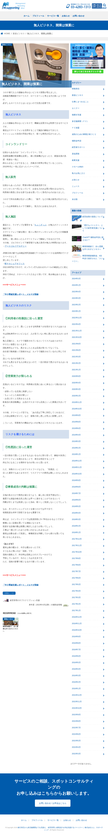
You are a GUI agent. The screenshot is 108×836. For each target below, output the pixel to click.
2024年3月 (76, 279)
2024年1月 (76, 285)
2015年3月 (76, 754)
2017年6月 (76, 578)
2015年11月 (77, 702)
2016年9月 (76, 637)
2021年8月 (76, 344)
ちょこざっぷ (40, 225)
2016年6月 (76, 656)
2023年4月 (76, 292)
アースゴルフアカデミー (16, 246)
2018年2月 (76, 526)
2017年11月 (77, 545)
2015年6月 (76, 734)
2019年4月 (76, 435)
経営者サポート (78, 147)
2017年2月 (76, 604)
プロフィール (38, 16)
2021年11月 (77, 331)
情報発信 (75, 89)
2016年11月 (77, 623)
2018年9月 (76, 480)
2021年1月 (76, 370)
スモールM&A (77, 167)
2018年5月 (76, 506)
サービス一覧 (53, 16)
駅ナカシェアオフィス (15, 263)
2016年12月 (77, 617)
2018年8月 (76, 487)
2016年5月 (76, 662)
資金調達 (75, 154)
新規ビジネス (10, 593)
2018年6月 (76, 500)
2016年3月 (76, 675)
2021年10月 (77, 337)
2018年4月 (76, 513)
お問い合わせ (78, 16)
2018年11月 (77, 467)
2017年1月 (76, 610)
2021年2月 (76, 363)
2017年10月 (77, 552)
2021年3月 (76, 357)
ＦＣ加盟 (75, 128)
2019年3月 (76, 441)
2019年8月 (76, 422)
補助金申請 (76, 141)
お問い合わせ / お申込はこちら (52, 803)
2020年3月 (76, 389)
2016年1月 (76, 689)
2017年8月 (76, 565)
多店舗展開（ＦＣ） (80, 121)
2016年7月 (76, 650)
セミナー (75, 108)
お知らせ (66, 16)
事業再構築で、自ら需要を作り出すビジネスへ (87, 248)
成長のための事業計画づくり (84, 134)
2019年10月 (77, 409)
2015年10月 (77, 708)
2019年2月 (76, 448)
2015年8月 (76, 721)
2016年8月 (76, 643)
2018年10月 (77, 474)
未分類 (75, 199)
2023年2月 (76, 305)
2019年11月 (77, 402)
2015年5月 (76, 741)
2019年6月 (76, 428)
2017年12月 (77, 539)
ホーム (27, 16)
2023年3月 (76, 298)
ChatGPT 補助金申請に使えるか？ (88, 238)
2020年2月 (76, 396)
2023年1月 (76, 311)
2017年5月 (76, 584)
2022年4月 (76, 324)
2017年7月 (76, 571)
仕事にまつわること (80, 102)
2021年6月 (76, 350)
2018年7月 (76, 493)
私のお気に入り (78, 173)
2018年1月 (76, 532)
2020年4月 (76, 383)
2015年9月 (76, 715)
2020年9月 (76, 376)
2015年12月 (77, 695)
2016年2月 (76, 682)
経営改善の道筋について (87, 217)
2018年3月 (76, 519)
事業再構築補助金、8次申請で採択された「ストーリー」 (87, 258)
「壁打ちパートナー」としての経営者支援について (87, 228)
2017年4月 (76, 591)
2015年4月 (76, 747)
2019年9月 (76, 415)
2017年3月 (76, 597)
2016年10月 (77, 630)
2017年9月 (76, 558)
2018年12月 (77, 461)
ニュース (75, 186)
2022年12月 (77, 318)
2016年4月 (76, 669)
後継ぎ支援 (76, 115)
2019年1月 (76, 454)
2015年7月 (76, 728)
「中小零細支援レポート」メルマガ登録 (20, 294)
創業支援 (75, 160)
